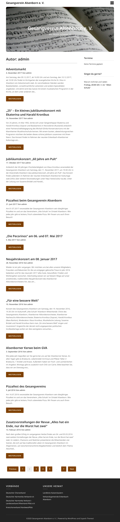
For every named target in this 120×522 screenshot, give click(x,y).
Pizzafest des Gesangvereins (26, 386)
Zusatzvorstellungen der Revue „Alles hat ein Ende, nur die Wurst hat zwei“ (37, 424)
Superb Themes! (87, 518)
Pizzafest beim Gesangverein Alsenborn (34, 200)
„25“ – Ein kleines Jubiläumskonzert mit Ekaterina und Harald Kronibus (33, 112)
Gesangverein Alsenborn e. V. (25, 3)
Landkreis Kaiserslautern (53, 493)
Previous (12, 469)
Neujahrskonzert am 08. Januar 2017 (31, 259)
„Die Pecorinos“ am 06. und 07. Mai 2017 (34, 236)
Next (72, 469)
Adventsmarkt (16, 69)
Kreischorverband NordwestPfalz (19, 507)
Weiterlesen (14, 99)
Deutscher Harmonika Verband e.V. (20, 497)
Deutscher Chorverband (15, 493)
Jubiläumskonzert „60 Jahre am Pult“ (31, 159)
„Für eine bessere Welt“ (22, 300)
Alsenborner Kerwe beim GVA (26, 348)
